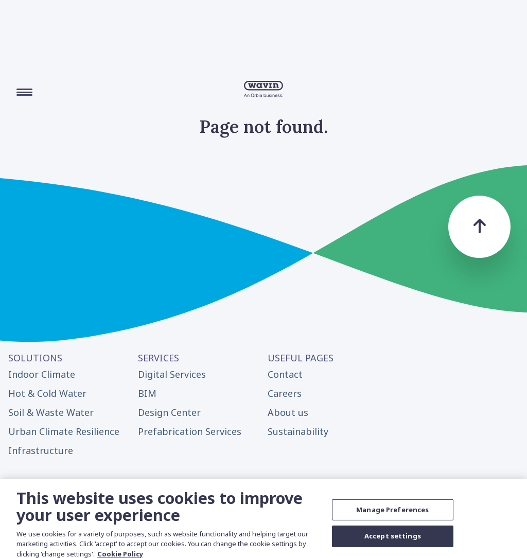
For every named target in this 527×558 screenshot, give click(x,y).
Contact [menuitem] (285, 374)
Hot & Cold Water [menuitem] (47, 393)
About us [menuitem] (288, 412)
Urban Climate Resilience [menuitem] (63, 431)
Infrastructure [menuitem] (40, 450)
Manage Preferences (392, 513)
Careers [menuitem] (285, 393)
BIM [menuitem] (147, 393)
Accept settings (392, 539)
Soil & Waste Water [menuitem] (51, 412)
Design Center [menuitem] (169, 412)
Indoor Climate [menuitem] (41, 374)
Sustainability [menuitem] (298, 431)
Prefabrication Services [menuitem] (189, 431)
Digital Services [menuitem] (172, 374)
